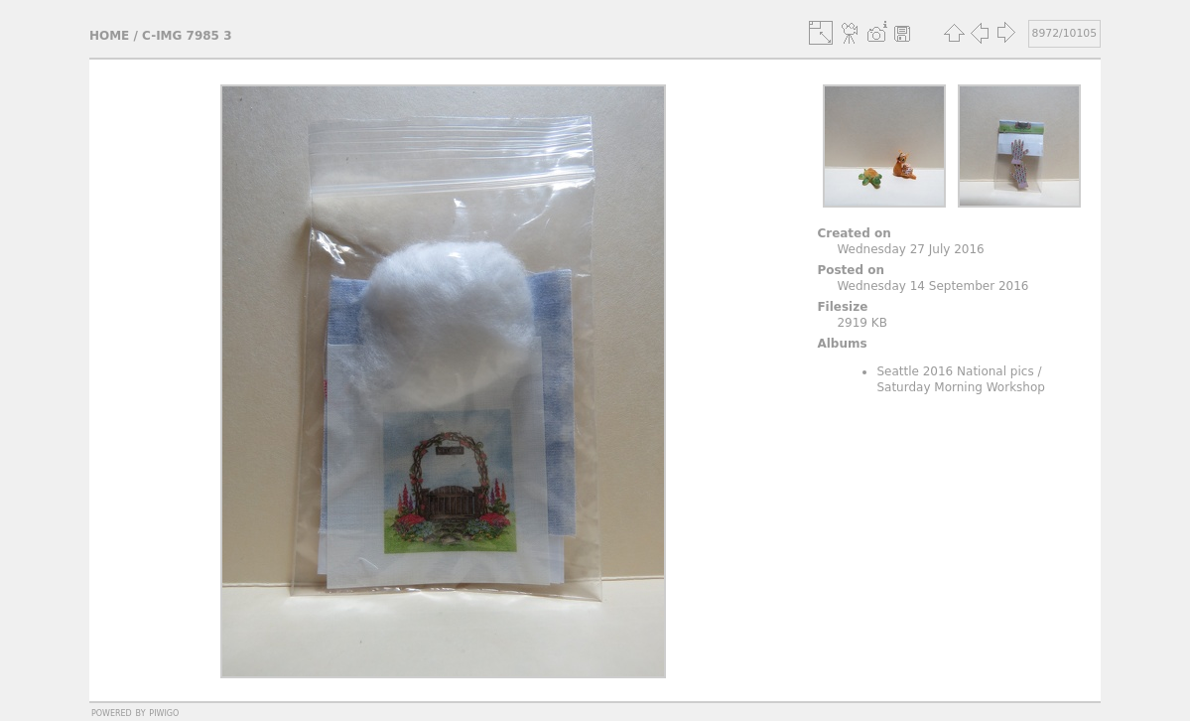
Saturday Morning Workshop (960, 387)
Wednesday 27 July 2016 (910, 249)
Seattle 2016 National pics (954, 371)
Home (109, 36)
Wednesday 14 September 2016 (932, 286)
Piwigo (164, 712)
